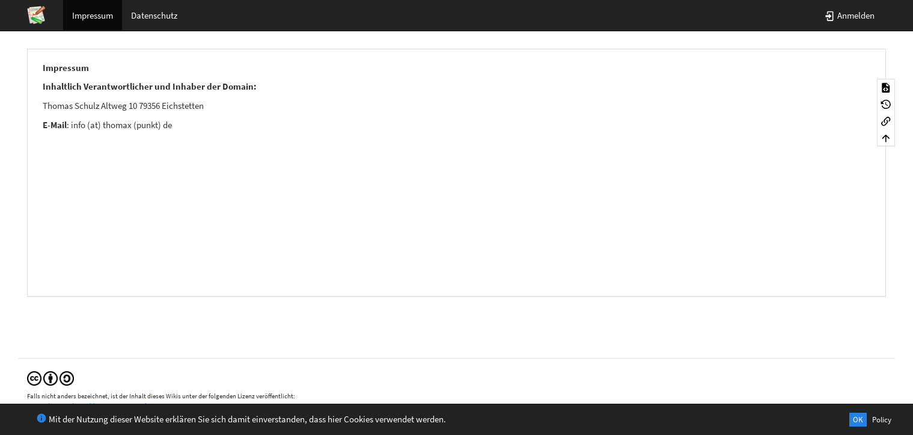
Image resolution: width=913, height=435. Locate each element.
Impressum (92, 15)
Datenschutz (154, 15)
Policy (881, 420)
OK (858, 420)
